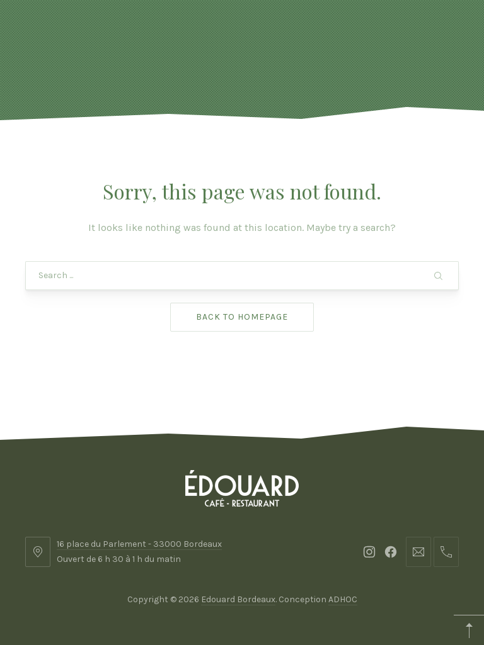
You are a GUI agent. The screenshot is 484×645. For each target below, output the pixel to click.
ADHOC (342, 599)
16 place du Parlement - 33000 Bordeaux (139, 544)
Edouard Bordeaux (238, 599)
